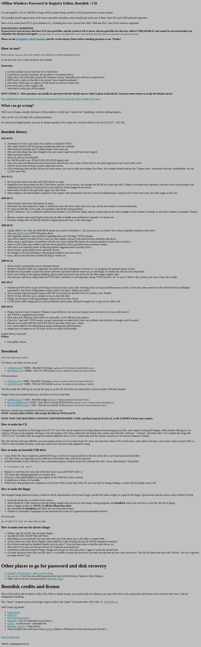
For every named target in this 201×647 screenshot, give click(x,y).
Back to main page (10, 637)
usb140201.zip (14, 370)
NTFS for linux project (18, 618)
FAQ (55, 55)
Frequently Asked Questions (31, 39)
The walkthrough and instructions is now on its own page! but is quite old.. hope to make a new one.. (51, 99)
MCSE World (56, 579)
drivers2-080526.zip (17, 405)
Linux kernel (13, 613)
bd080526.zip (14, 399)
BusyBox (12, 621)
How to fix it (13, 576)
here (47, 410)
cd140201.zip (14, 368)
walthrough (18, 55)
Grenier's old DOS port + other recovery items (30, 573)
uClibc (10, 624)
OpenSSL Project (15, 626)
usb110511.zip (14, 384)
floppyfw (49, 629)
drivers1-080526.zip (17, 402)
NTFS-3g (22, 233)
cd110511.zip (13, 381)
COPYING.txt (111, 602)
